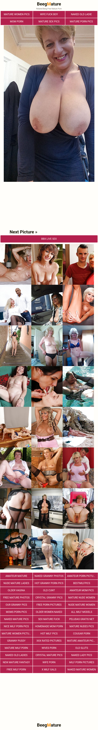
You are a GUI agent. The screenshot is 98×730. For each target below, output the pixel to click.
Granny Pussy (16, 640)
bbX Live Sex (49, 238)
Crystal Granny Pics (49, 597)
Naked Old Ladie (81, 14)
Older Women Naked (49, 611)
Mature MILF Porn (16, 647)
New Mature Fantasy (16, 662)
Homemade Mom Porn (49, 626)
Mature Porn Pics (81, 21)
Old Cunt (49, 590)
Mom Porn (16, 21)
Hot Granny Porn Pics (49, 583)
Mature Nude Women (81, 597)
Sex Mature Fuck (49, 619)
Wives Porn (49, 647)
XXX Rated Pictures (48, 640)
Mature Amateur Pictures (82, 640)
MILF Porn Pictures (81, 662)
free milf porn (16, 669)
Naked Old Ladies (16, 655)
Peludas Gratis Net (81, 619)
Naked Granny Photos (48, 575)
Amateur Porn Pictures (82, 575)
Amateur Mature (16, 575)
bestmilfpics (81, 583)
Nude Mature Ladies (16, 583)
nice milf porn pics (16, 626)
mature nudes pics (82, 626)
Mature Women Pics (16, 14)
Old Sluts (81, 647)
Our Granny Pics (16, 604)
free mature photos (16, 597)
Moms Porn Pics (16, 611)
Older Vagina (16, 590)
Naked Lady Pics (81, 655)
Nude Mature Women (81, 604)
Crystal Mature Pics (49, 655)
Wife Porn (49, 662)
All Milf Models (81, 611)
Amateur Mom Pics (82, 590)
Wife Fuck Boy (49, 14)
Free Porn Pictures (49, 604)
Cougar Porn (81, 633)
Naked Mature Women (81, 669)
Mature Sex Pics (49, 21)
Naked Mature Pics (16, 619)
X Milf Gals (49, 669)
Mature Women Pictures (17, 633)
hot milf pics (49, 633)
